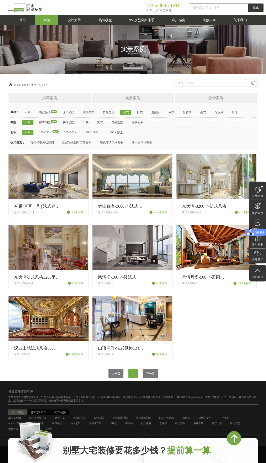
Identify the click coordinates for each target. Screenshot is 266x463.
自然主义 (109, 112)
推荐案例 (43, 84)
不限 (28, 112)
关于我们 (240, 20)
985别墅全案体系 (141, 20)
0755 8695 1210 (164, 5)
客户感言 (178, 20)
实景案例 (132, 98)
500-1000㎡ (93, 132)
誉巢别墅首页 (21, 84)
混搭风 (155, 112)
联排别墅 (68, 122)
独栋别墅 (45, 122)
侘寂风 (218, 112)
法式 (126, 112)
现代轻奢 (45, 112)
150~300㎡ (45, 132)
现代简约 (68, 112)
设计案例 (215, 98)
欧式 (171, 112)
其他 (235, 112)
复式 (100, 122)
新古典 (187, 112)
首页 (22, 20)
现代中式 (88, 112)
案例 (46, 20)
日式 (140, 112)
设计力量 (74, 20)
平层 (86, 122)
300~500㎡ (71, 132)
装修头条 (209, 20)
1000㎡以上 (115, 132)
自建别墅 (117, 122)
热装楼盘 (105, 20)
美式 (203, 112)
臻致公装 (137, 122)
